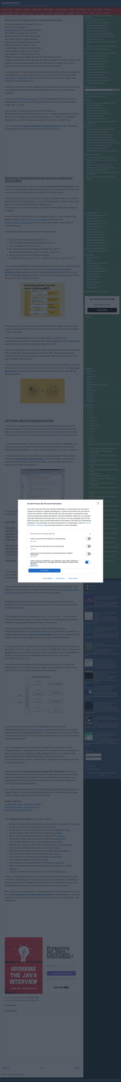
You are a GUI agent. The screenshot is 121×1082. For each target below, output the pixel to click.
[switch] (88, 538)
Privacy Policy (73, 578)
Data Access (60, 578)
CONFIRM (44, 570)
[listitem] (60, 534)
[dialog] (60, 541)
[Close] (99, 504)
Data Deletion (48, 578)
